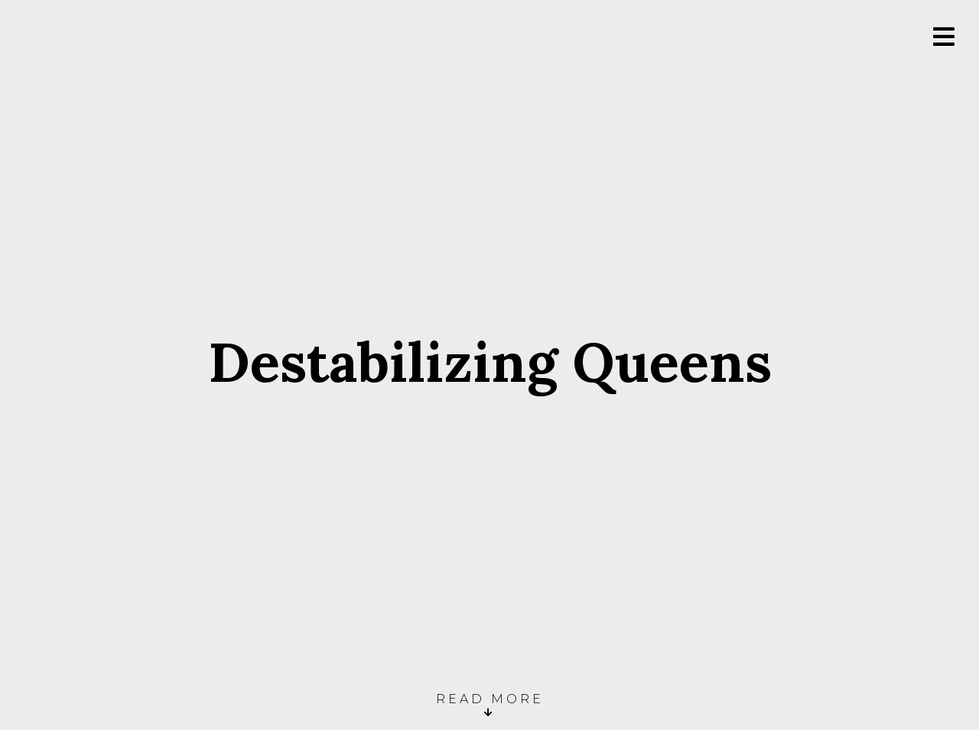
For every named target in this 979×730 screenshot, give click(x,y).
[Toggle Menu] (944, 37)
